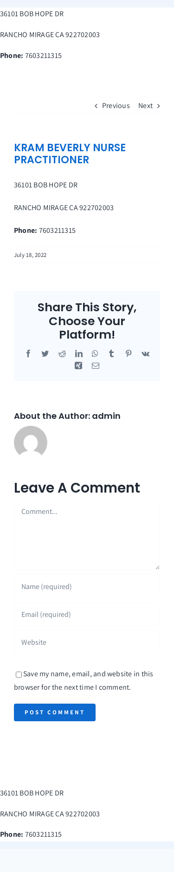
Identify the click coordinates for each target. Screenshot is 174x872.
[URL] (87, 642)
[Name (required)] (87, 586)
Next (145, 105)
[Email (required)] (87, 614)
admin (106, 416)
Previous (116, 105)
